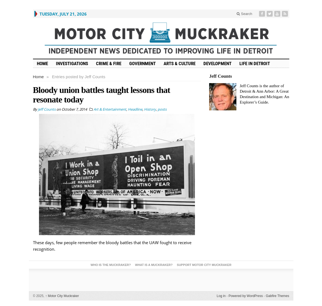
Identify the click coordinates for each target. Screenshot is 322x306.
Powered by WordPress (245, 296)
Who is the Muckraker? (111, 264)
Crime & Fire (108, 63)
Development (217, 63)
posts (162, 109)
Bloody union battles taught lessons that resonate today (101, 94)
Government (142, 63)
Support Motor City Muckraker (204, 264)
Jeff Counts (220, 76)
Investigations (72, 63)
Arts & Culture (179, 63)
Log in (221, 296)
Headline (135, 109)
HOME (42, 63)
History (150, 109)
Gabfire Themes (277, 296)
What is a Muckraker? (154, 264)
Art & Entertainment (110, 109)
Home (38, 76)
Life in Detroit (254, 63)
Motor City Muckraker (62, 296)
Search (244, 14)
